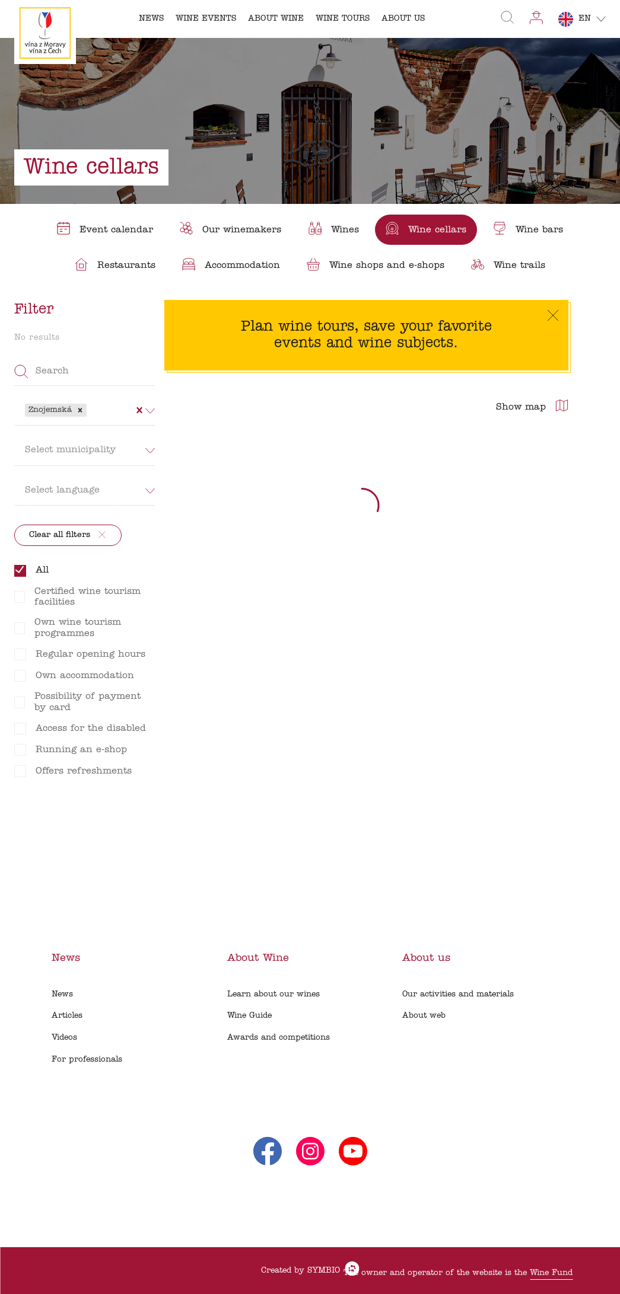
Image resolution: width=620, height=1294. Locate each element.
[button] (80, 410)
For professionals (87, 1059)
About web (424, 1016)
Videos (64, 1037)
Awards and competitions (278, 1037)
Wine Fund (551, 1273)
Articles (67, 1016)
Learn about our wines (273, 994)
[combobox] (91, 410)
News (62, 994)
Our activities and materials (458, 994)
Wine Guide (249, 1016)
